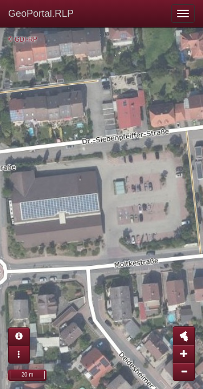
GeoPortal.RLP (41, 13)
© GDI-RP (22, 39)
